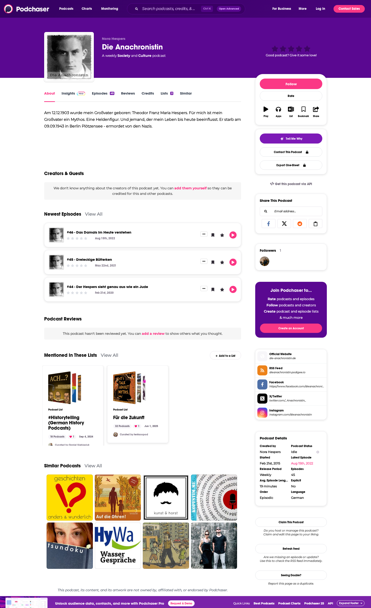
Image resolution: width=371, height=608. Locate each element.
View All (93, 214)
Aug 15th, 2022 (302, 463)
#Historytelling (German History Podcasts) (66, 423)
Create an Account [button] (291, 328)
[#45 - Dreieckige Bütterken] (56, 262)
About (49, 93)
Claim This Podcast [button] (291, 522)
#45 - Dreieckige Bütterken (89, 259)
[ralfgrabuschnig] (264, 261)
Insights (73, 93)
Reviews (128, 93)
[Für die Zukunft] (129, 387)
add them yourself (190, 188)
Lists (167, 93)
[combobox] (199, 8)
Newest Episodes (62, 214)
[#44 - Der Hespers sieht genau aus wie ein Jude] (56, 289)
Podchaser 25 (314, 603)
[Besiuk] (50, 445)
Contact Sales (349, 9)
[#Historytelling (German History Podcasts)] (64, 387)
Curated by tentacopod (134, 434)
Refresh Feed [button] (291, 548)
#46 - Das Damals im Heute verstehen (99, 232)
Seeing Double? (291, 575)
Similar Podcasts (62, 466)
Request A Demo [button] (181, 603)
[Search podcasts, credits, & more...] (170, 9)
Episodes (103, 93)
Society (123, 55)
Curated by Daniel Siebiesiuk (72, 445)
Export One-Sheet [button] (291, 165)
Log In (320, 9)
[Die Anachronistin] (69, 57)
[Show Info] (317, 452)
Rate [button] (291, 96)
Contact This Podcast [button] (291, 152)
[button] (67, 9)
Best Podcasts (264, 603)
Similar (186, 93)
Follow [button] (291, 84)
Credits (148, 93)
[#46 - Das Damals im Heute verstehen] (56, 235)
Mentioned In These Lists (70, 355)
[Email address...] (291, 211)
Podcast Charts (289, 603)
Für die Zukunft (128, 417)
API (330, 603)
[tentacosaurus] (115, 434)
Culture (144, 55)
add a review (153, 333)
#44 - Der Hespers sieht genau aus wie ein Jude (107, 286)
